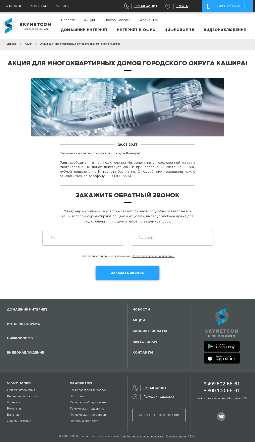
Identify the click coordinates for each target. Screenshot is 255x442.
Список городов (176, 436)
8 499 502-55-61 (222, 383)
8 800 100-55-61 (222, 390)
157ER (192, 436)
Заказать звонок (127, 273)
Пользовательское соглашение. (153, 256)
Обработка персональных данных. (142, 436)
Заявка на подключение (159, 415)
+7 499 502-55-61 (227, 6)
